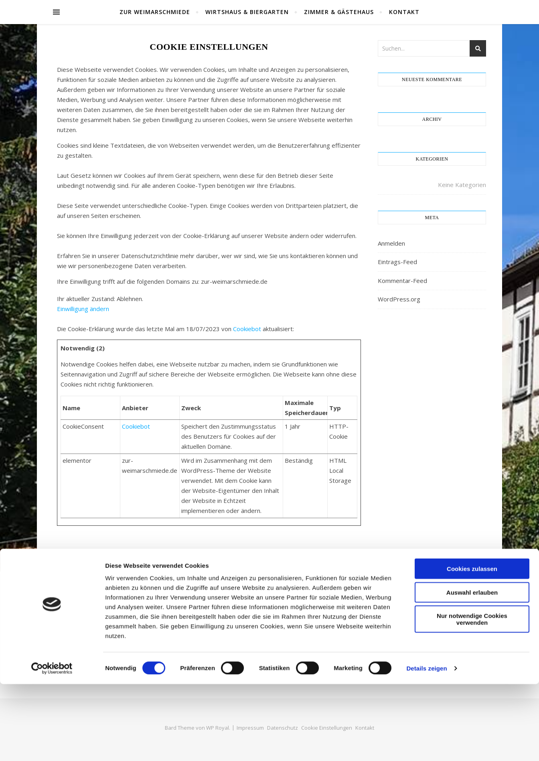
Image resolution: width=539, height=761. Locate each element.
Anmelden (391, 243)
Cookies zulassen (472, 645)
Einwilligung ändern (83, 309)
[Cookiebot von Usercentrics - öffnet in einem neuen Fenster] (52, 745)
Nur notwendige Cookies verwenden (472, 696)
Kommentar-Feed (402, 281)
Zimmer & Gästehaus (339, 12)
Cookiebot (247, 329)
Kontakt (404, 12)
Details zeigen (426, 745)
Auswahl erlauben (472, 669)
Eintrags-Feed (397, 262)
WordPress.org (399, 299)
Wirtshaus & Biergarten (247, 12)
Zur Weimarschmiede (155, 12)
